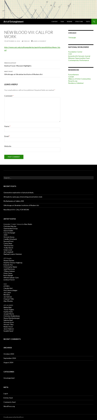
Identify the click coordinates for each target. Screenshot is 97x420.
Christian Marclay (10, 226)
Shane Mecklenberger (12, 318)
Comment (8, 96)
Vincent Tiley (8, 324)
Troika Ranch (8, 248)
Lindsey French (9, 280)
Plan (62, 21)
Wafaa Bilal (7, 307)
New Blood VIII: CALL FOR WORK (16, 210)
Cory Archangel (9, 233)
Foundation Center (75, 52)
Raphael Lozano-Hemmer (13, 254)
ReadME (69, 21)
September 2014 (10, 358)
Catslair (71, 77)
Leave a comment (39, 41)
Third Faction (8, 246)
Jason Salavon (9, 329)
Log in (6, 393)
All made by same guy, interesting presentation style (23, 197)
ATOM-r (7, 286)
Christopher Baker (10, 267)
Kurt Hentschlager (10, 290)
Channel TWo (9, 299)
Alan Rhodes (8, 301)
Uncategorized (9, 378)
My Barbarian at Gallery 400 (14, 201)
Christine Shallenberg (12, 316)
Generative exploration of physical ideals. (19, 193)
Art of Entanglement (14, 21)
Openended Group (11, 228)
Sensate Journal (84, 56)
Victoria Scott (9, 322)
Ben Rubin (28, 224)
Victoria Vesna (9, 237)
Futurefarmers (73, 75)
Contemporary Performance (78, 60)
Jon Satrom (8, 297)
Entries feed (8, 398)
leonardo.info (73, 56)
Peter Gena (8, 273)
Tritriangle (72, 38)
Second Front (8, 241)
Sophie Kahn (8, 312)
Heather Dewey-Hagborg (13, 263)
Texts (88, 21)
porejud (26, 41)
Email (7, 136)
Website (7, 146)
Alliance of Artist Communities (79, 79)
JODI (5, 235)
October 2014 (9, 354)
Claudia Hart (8, 288)
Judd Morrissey (9, 269)
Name (7, 126)
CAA (70, 54)
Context (54, 21)
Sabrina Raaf (8, 320)
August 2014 (8, 362)
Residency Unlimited (75, 83)
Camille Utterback (10, 239)
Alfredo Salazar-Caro (11, 278)
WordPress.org (9, 406)
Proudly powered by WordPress (14, 417)
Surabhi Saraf (8, 331)
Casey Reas (8, 243)
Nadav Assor (8, 327)
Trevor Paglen (9, 310)
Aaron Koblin (8, 231)
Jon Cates (7, 292)
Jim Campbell (8, 252)
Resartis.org (72, 81)
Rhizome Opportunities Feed (79, 58)
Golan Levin (8, 250)
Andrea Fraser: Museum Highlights (32, 64)
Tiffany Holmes (9, 271)
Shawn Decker (9, 260)
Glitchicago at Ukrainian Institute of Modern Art (32, 72)
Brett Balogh (8, 275)
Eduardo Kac (8, 265)
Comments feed (9, 402)
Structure (79, 21)
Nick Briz (7, 295)
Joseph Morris (9, 314)
